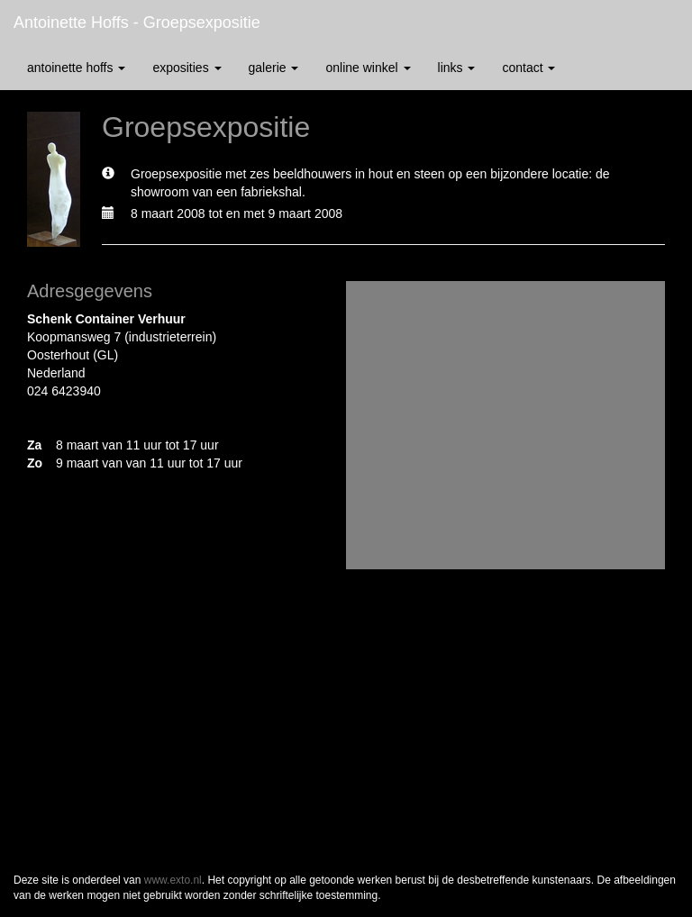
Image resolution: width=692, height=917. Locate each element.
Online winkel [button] (367, 67)
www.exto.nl (173, 880)
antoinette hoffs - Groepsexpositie (137, 23)
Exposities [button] (186, 67)
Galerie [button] (274, 67)
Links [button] (457, 67)
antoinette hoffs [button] (76, 67)
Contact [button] (528, 67)
